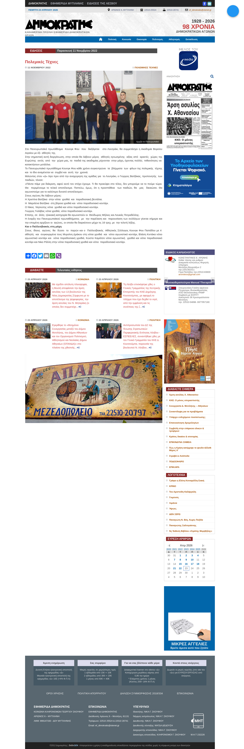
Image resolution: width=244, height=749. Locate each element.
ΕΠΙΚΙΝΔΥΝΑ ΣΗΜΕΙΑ (180, 442)
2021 (174, 549)
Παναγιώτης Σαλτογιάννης (182, 525)
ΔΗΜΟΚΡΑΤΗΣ (37, 3)
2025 (198, 549)
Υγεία (82, 45)
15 (180, 564)
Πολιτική (112, 39)
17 (192, 564)
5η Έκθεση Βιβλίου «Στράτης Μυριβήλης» (190, 531)
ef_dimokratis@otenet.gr (200, 10)
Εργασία (52, 45)
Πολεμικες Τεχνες (146, 67)
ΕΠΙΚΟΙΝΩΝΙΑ (185, 693)
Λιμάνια (173, 503)
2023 (186, 549)
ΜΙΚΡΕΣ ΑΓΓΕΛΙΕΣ (189, 643)
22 (180, 568)
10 (192, 559)
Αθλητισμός (174, 39)
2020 (169, 549)
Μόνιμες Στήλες (35, 45)
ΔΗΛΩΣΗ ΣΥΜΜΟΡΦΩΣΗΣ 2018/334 (141, 693)
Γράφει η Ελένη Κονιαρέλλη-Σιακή (186, 480)
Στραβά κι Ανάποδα (179, 456)
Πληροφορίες (123, 45)
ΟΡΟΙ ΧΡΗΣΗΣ (55, 693)
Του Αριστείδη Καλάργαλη (182, 491)
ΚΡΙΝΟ (172, 486)
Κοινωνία (126, 39)
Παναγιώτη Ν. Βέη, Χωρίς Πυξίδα (186, 520)
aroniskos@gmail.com (189, 274)
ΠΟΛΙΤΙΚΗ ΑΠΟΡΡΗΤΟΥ (92, 693)
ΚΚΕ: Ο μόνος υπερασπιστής (184, 400)
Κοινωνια (83, 279)
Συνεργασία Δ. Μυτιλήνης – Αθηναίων (188, 406)
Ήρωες (173, 508)
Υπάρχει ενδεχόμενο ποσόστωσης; (187, 417)
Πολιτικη (154, 279)
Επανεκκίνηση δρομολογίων (184, 422)
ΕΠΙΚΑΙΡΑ (174, 467)
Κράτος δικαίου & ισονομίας (183, 436)
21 (174, 568)
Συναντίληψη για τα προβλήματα (186, 411)
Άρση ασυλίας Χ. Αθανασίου (183, 394)
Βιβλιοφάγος (68, 45)
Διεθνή (108, 45)
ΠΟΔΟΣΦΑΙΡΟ (176, 461)
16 (186, 564)
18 (198, 564)
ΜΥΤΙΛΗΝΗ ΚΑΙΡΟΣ (189, 600)
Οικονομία (142, 39)
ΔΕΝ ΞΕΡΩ (174, 514)
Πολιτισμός (157, 39)
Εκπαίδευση (192, 39)
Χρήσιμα (95, 45)
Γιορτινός (174, 497)
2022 (180, 549)
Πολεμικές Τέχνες (41, 61)
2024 (192, 549)
